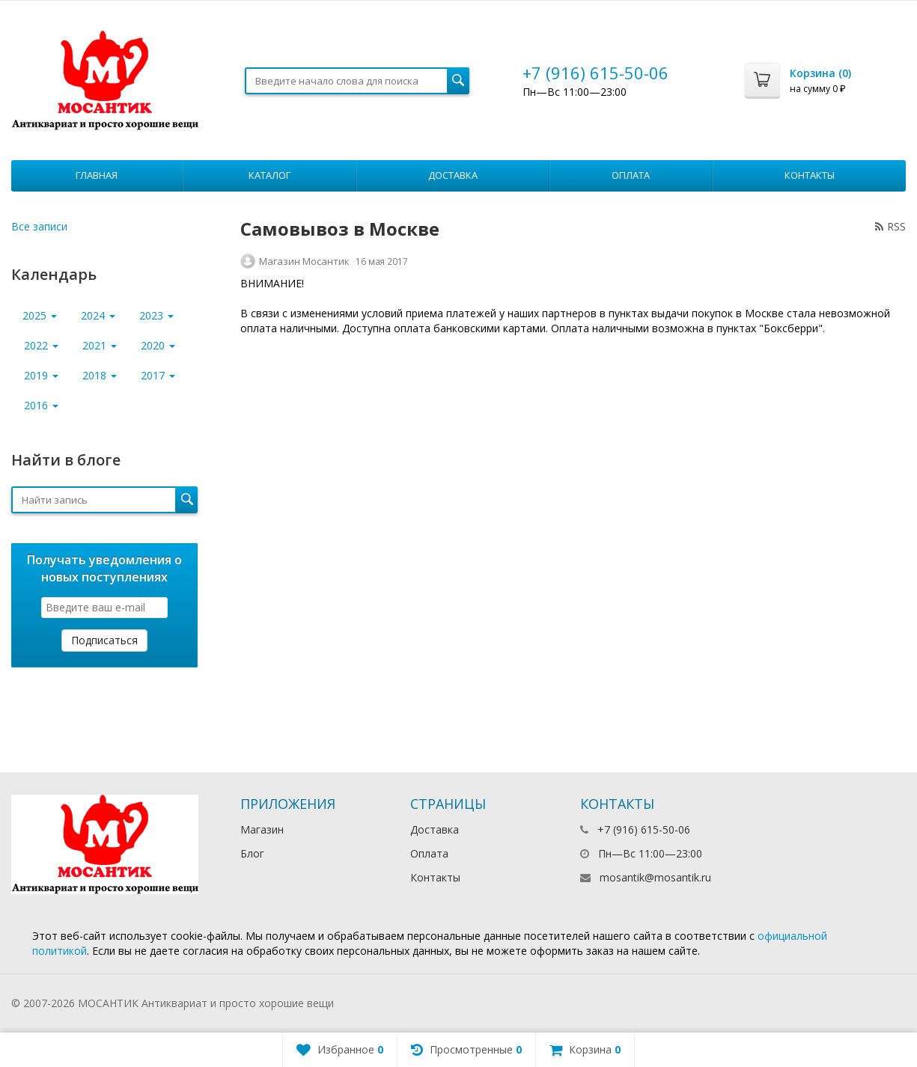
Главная (97, 175)
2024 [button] (98, 315)
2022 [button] (41, 345)
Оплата (631, 175)
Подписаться (104, 640)
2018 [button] (99, 375)
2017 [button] (158, 375)
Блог (252, 853)
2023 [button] (156, 315)
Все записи (39, 226)
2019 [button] (41, 375)
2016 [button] (41, 405)
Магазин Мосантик (304, 261)
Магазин (262, 829)
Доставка (453, 175)
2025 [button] (39, 315)
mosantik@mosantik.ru (655, 877)
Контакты (810, 175)
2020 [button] (158, 345)
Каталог (269, 175)
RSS (890, 226)
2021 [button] (99, 345)
